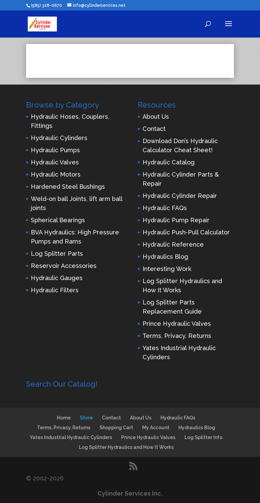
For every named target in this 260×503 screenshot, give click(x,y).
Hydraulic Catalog (169, 162)
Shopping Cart (116, 427)
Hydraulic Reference (173, 244)
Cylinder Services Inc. (130, 493)
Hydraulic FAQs (165, 207)
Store (86, 417)
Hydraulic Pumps (55, 150)
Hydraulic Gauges (57, 277)
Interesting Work (167, 268)
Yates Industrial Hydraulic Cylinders (71, 437)
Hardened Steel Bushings (68, 186)
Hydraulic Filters (55, 290)
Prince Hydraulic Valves (177, 323)
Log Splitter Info (203, 437)
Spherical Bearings (58, 220)
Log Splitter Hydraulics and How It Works (126, 447)
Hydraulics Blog (165, 256)
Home (64, 417)
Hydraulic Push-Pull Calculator (186, 232)
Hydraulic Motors (56, 174)
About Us (156, 116)
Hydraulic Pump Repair (176, 220)
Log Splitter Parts (57, 253)
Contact (154, 128)
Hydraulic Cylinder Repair (180, 195)
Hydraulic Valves (55, 162)
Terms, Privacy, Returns (177, 335)
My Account (155, 427)
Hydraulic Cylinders (59, 137)
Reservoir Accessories (63, 265)
